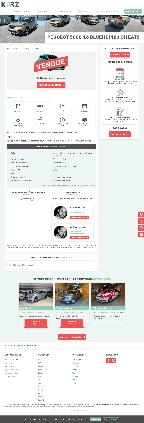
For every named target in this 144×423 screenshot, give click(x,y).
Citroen (75, 376)
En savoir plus (96, 419)
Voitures (24, 11)
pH (14, 376)
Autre (40, 383)
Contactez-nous (119, 134)
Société (41, 400)
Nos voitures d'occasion (71, 337)
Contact (135, 11)
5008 (37, 48)
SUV (39, 363)
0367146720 (76, 212)
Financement (66, 11)
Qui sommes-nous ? (110, 11)
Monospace (42, 369)
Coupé (40, 396)
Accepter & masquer (111, 419)
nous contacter (89, 186)
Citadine (41, 359)
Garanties (44, 11)
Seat (73, 380)
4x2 (39, 380)
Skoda (74, 369)
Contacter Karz (118, 55)
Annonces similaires (50, 85)
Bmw (74, 383)
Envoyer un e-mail (78, 218)
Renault (75, 366)
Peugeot (28, 48)
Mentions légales (11, 373)
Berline (41, 366)
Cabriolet (41, 386)
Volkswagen (76, 359)
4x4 (39, 376)
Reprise (86, 11)
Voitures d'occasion (14, 48)
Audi (73, 373)
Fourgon (41, 390)
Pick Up (41, 393)
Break (40, 373)
